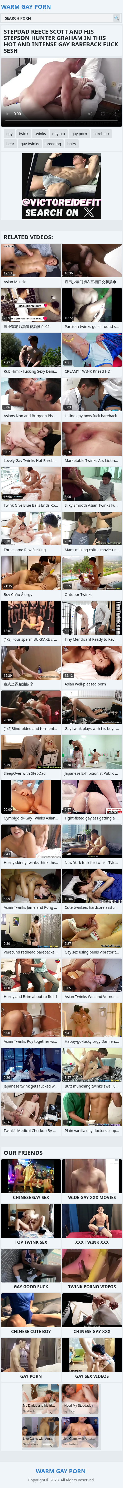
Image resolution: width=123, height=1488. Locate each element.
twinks (40, 133)
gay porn (79, 133)
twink (24, 133)
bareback (101, 133)
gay (9, 133)
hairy (71, 143)
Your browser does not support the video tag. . (61, 92)
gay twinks (30, 143)
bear (10, 143)
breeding (53, 143)
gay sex (58, 133)
